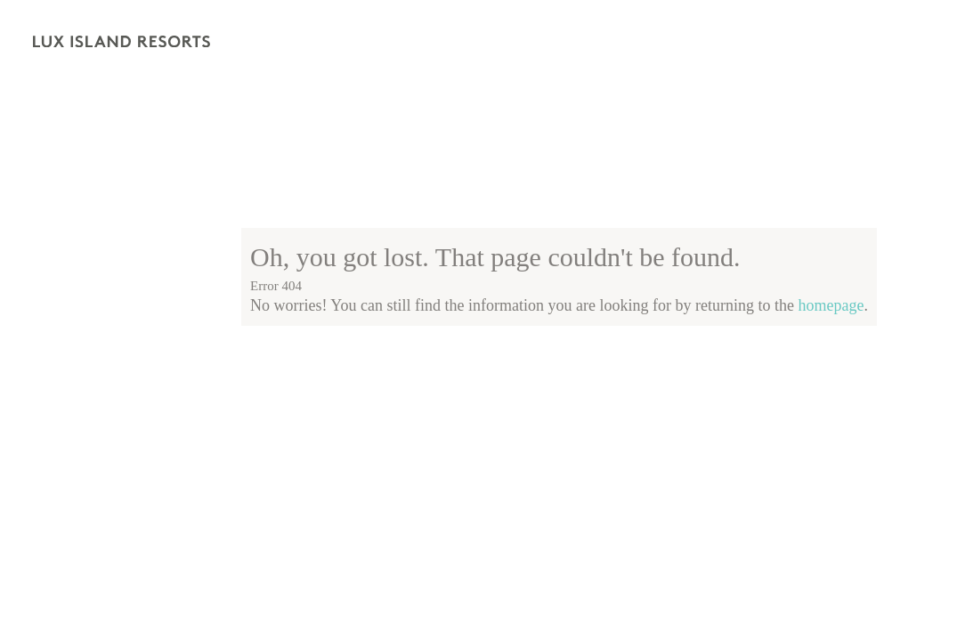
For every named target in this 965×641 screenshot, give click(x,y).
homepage (831, 305)
